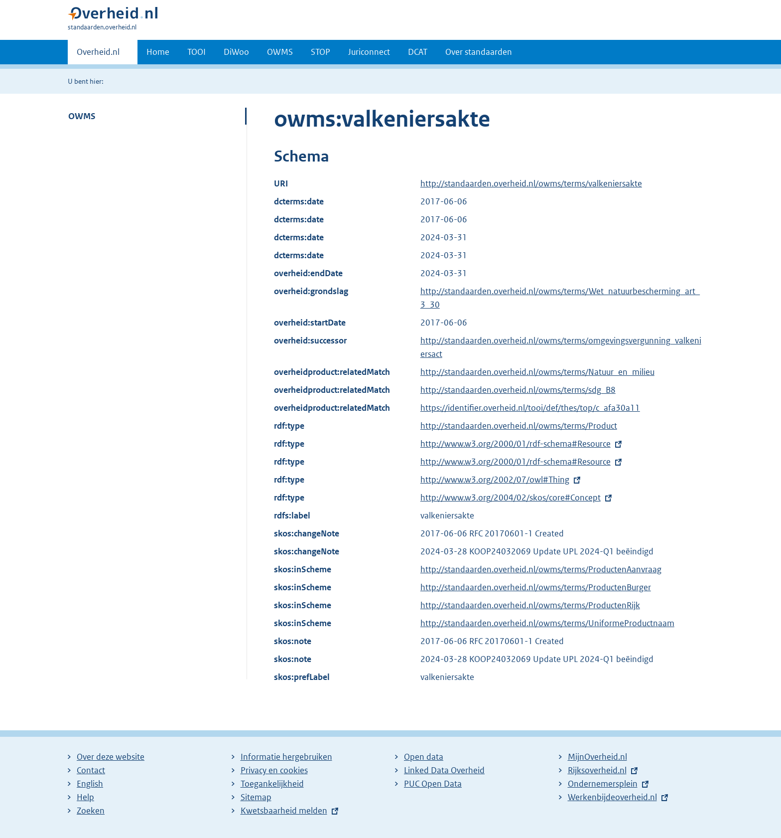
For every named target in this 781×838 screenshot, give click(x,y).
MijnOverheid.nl (597, 756)
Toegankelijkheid (272, 783)
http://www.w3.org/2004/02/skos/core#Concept (510, 497)
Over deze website (110, 756)
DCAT (417, 51)
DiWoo (236, 51)
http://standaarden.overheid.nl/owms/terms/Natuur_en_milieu (537, 371)
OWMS (280, 51)
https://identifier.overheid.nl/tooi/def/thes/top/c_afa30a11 (530, 407)
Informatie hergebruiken (286, 756)
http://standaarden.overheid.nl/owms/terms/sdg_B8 (518, 389)
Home (157, 51)
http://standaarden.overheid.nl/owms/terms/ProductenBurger (535, 587)
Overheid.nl (98, 54)
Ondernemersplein (603, 783)
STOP (320, 51)
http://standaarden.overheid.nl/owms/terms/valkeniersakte (531, 183)
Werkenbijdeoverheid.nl (612, 797)
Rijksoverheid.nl (597, 770)
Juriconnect (369, 51)
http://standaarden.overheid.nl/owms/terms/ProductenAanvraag (540, 569)
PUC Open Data (433, 783)
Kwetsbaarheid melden (284, 810)
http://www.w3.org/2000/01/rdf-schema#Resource (515, 443)
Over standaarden (478, 51)
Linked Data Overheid (444, 770)
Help (85, 797)
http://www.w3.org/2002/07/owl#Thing (494, 479)
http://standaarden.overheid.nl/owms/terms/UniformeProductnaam (547, 623)
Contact (91, 770)
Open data (423, 756)
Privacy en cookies (274, 770)
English (90, 783)
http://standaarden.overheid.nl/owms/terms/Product (518, 425)
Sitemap (256, 797)
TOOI (196, 51)
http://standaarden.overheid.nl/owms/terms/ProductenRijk (530, 605)
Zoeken (91, 810)
